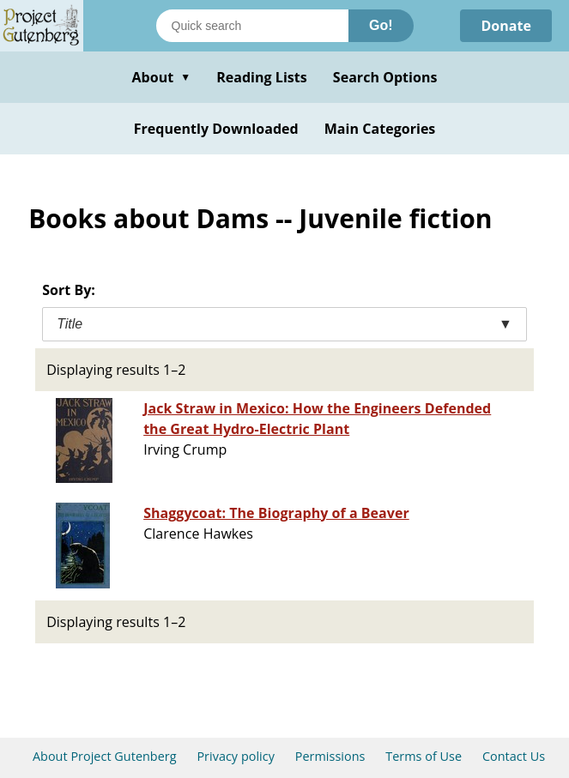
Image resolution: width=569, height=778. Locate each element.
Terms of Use (423, 756)
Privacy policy (236, 756)
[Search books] (252, 25)
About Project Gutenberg (105, 756)
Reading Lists (261, 77)
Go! (381, 25)
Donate (506, 25)
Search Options (385, 77)
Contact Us (513, 756)
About (161, 77)
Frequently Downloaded (216, 128)
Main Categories (380, 128)
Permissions (330, 756)
